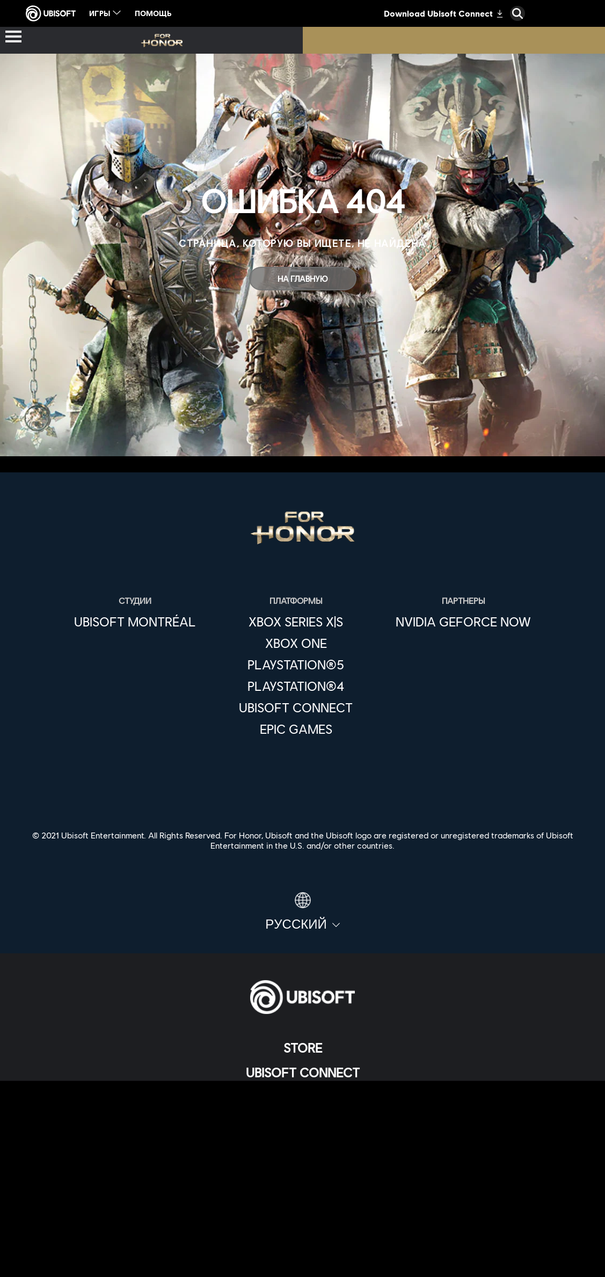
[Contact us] (302, 1187)
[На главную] (302, 278)
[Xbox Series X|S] (296, 621)
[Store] (302, 1048)
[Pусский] (302, 912)
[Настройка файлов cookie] (302, 1258)
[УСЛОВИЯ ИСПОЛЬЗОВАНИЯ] (302, 1222)
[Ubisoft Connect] (302, 1072)
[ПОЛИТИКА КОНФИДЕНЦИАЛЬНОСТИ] (302, 1205)
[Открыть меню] (13, 37)
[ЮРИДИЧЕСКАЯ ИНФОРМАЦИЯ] (302, 1240)
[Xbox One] (296, 643)
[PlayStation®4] (296, 686)
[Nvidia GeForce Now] (463, 621)
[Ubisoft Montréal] (135, 621)
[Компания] (302, 1097)
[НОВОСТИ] (302, 1122)
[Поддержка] (302, 1147)
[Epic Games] (296, 729)
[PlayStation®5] (296, 664)
